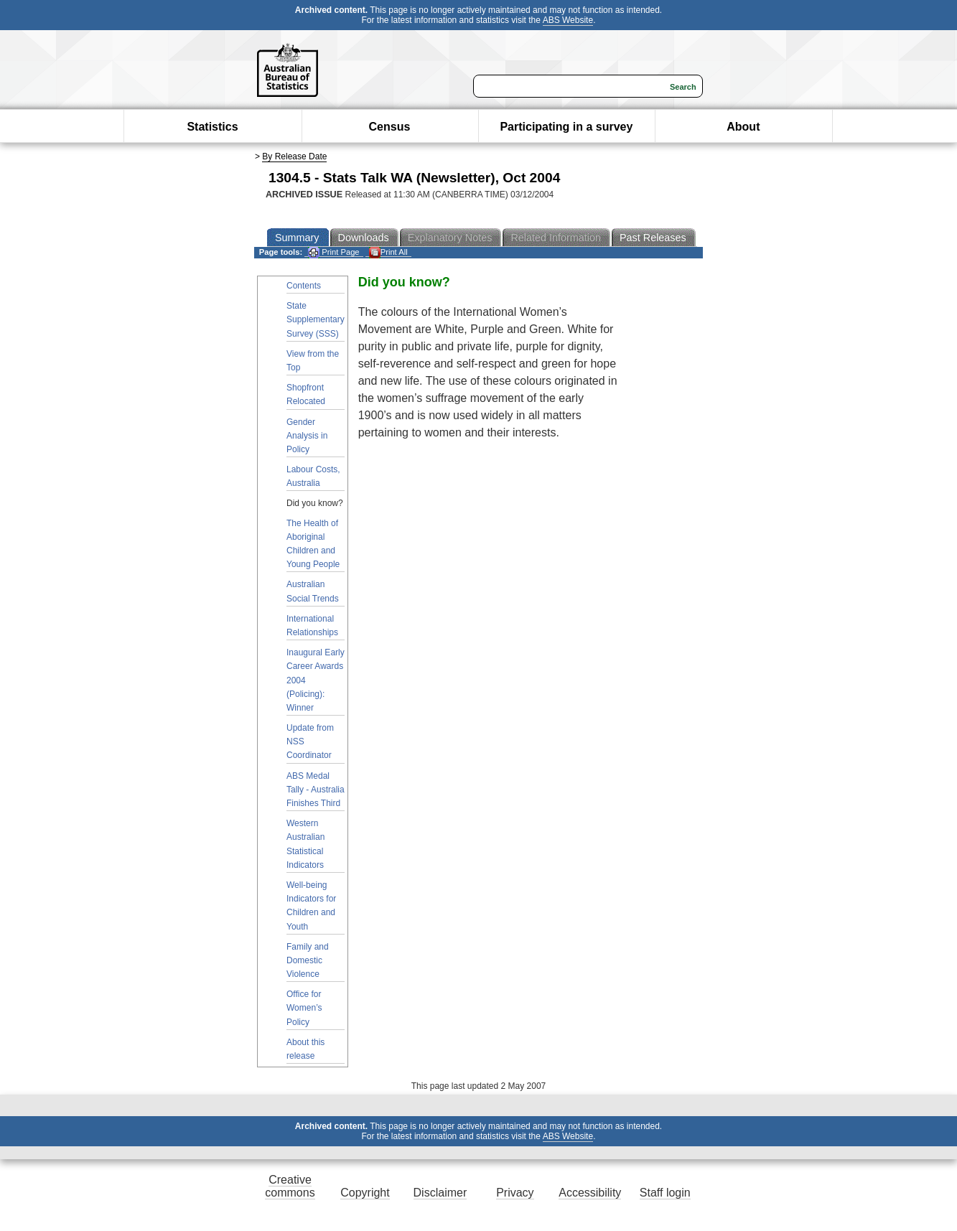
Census (390, 127)
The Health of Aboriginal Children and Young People (313, 544)
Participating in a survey (566, 127)
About (743, 127)
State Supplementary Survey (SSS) (315, 319)
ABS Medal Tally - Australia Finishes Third (315, 789)
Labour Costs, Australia (313, 476)
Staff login (665, 1192)
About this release (305, 1049)
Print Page (333, 252)
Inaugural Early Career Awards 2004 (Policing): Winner (315, 680)
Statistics (212, 127)
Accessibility (590, 1192)
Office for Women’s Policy (304, 1007)
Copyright (364, 1192)
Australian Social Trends (312, 591)
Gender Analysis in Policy (306, 435)
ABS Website (568, 20)
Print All (388, 252)
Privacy (514, 1192)
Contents (303, 286)
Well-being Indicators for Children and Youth (311, 906)
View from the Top (312, 361)
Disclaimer (440, 1192)
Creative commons (289, 1186)
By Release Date (294, 156)
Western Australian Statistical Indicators (305, 844)
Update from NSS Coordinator (310, 741)
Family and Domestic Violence (307, 960)
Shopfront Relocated (305, 394)
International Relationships (312, 625)
